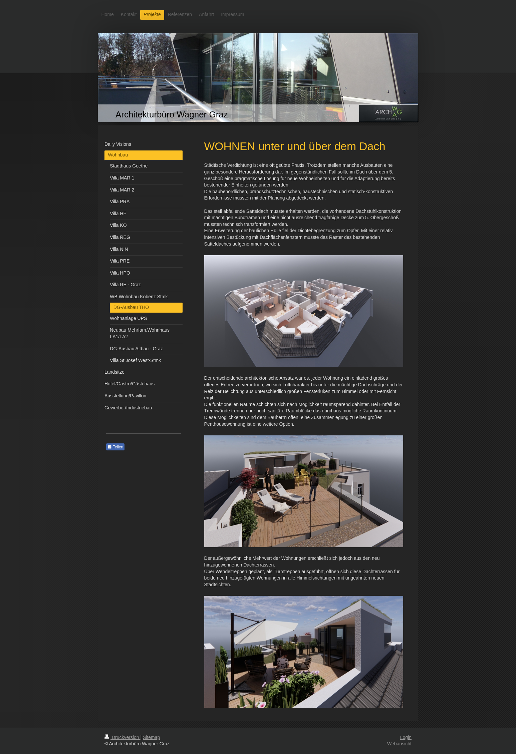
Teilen (115, 447)
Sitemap (151, 737)
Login (406, 737)
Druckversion (122, 737)
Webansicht (399, 743)
